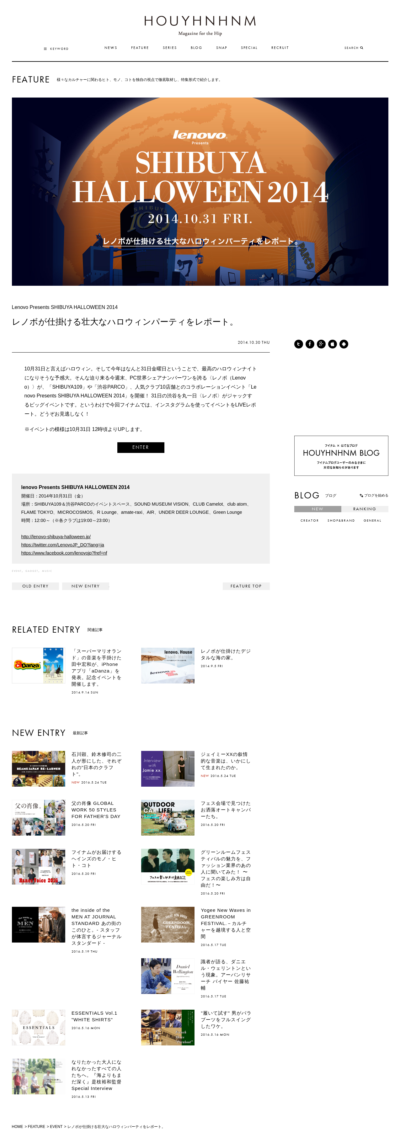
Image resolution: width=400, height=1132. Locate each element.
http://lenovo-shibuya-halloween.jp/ (56, 536)
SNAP (221, 48)
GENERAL (372, 521)
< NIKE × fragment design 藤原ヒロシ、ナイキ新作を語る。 (35, 586)
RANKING (364, 509)
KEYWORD (56, 48)
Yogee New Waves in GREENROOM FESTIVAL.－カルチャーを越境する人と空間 (226, 923)
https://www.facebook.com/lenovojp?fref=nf (64, 552)
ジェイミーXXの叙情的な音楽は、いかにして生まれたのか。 (226, 761)
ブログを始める (373, 495)
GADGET (31, 571)
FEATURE (140, 48)
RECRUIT (280, 48)
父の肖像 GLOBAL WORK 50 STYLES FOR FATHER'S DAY (96, 809)
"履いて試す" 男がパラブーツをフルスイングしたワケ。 (226, 1019)
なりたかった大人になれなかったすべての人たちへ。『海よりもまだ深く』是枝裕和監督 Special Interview (99, 1075)
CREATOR (310, 521)
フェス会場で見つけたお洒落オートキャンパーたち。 (226, 809)
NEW (317, 509)
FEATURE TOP (246, 586)
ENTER (140, 447)
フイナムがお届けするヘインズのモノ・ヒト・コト (97, 858)
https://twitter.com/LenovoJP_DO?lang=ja (62, 544)
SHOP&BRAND (341, 521)
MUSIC (47, 571)
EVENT (17, 571)
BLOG (196, 48)
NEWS (110, 48)
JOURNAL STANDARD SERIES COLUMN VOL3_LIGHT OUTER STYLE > (85, 586)
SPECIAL (249, 48)
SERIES (170, 48)
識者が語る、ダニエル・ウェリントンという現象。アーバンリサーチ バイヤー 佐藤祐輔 (226, 975)
